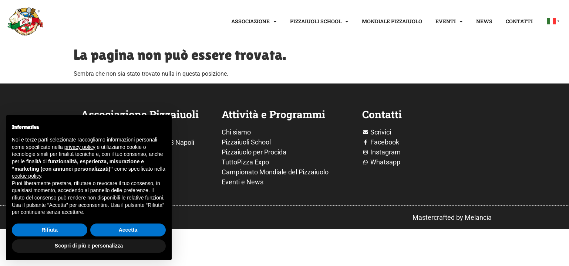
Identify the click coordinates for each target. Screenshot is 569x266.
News (484, 21)
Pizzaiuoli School (319, 21)
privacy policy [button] (79, 147)
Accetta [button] (128, 230)
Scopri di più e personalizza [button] (89, 246)
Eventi (449, 21)
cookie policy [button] (26, 176)
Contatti (519, 21)
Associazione (254, 21)
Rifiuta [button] (49, 230)
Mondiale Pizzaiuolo (392, 21)
